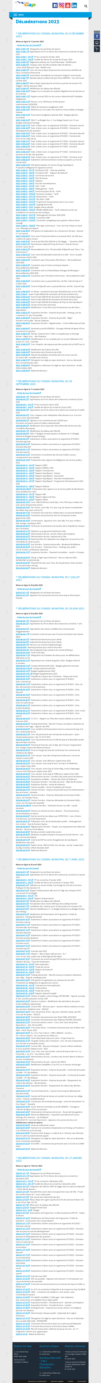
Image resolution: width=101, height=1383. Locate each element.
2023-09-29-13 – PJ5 (24, 476)
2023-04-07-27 (21, 1022)
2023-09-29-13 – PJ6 (24, 478)
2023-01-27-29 (21, 1308)
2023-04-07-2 (21, 875)
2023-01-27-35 (21, 1334)
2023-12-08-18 (21, 128)
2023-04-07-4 (21, 890)
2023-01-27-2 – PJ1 (23, 1181)
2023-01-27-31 (21, 1318)
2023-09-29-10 (21, 444)
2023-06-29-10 (21, 652)
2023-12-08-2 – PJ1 (23, 57)
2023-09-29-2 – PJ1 (23, 404)
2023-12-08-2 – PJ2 (23, 59)
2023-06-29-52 (21, 845)
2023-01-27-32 (21, 1323)
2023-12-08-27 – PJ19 (24, 220)
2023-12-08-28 (21, 231)
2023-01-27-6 (21, 1200)
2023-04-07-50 (21, 1133)
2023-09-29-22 (21, 534)
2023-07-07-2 (21, 595)
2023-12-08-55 (21, 352)
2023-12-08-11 (21, 96)
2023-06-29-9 (21, 650)
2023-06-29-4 (21, 634)
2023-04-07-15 (21, 946)
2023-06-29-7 (21, 645)
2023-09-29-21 (21, 531)
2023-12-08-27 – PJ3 (24, 175)
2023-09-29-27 (21, 552)
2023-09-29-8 (21, 433)
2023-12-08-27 (21, 165)
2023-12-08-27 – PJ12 (24, 199)
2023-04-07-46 (21, 1114)
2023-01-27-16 (21, 1250)
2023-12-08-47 (21, 312)
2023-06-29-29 (21, 745)
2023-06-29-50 (21, 834)
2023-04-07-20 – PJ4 (24, 993)
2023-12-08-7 (21, 78)
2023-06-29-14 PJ (23, 674)
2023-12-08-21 (21, 141)
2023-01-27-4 (21, 1192)
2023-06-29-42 (21, 795)
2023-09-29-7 (21, 431)
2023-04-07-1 (21, 872)
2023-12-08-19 (21, 133)
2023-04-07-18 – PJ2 (24, 967)
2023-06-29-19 (21, 695)
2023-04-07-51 (21, 1138)
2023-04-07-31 (21, 1041)
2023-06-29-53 (21, 850)
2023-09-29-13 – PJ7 (24, 481)
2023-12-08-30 (21, 241)
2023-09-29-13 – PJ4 (24, 473)
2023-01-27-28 (21, 1305)
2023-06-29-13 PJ (23, 668)
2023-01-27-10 (21, 1218)
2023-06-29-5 (21, 639)
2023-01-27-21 (21, 1276)
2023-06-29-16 (21, 679)
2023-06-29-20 (21, 700)
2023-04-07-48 (21, 1125)
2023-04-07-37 (21, 1070)
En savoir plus (44, 1354)
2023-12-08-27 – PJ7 (24, 186)
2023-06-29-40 (21, 787)
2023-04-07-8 (21, 909)
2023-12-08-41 (21, 294)
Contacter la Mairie (21, 1362)
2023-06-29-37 (21, 779)
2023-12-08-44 (21, 302)
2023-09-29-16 (21, 507)
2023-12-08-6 (21, 75)
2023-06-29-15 (21, 676)
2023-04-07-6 (21, 904)
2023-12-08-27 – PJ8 (24, 189)
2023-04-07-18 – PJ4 (24, 972)
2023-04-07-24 (21, 1012)
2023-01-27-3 (21, 1186)
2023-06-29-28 (21, 739)
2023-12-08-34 (21, 260)
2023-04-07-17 (21, 954)
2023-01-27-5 (21, 1197)
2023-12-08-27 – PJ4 (24, 178)
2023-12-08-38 (21, 281)
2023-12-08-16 (21, 120)
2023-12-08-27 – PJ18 (24, 218)
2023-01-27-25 (21, 1292)
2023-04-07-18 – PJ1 (24, 964)
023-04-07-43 (22, 1101)
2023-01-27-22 (21, 1279)
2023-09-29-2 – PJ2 (23, 407)
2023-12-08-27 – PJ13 (24, 202)
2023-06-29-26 (21, 729)
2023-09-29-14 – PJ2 (24, 497)
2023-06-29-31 (21, 755)
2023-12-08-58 (21, 365)
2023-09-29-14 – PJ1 (24, 494)
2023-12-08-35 (21, 265)
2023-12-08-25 (21, 157)
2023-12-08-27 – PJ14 (24, 204)
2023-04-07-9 (21, 914)
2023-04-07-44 (21, 1107)
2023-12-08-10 (21, 91)
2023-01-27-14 (21, 1239)
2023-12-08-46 (21, 307)
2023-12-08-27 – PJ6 (24, 183)
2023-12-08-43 (21, 299)
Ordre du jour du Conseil (28, 45)
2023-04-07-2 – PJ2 (23, 882)
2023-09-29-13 (21, 460)
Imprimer (96, 42)
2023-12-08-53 (21, 344)
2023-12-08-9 (21, 88)
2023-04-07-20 (21, 980)
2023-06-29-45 (21, 811)
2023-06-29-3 (21, 629)
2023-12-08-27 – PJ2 (24, 173)
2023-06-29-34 (21, 768)
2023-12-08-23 (21, 146)
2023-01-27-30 (21, 1313)
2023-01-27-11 (21, 1223)
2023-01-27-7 (21, 1205)
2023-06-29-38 (21, 782)
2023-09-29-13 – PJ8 (24, 486)
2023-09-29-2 (21, 399)
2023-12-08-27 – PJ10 (24, 194)
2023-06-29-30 (21, 750)
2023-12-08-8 (21, 83)
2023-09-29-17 (21, 513)
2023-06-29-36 (21, 776)
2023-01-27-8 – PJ (23, 1210)
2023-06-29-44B (22, 805)
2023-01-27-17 (21, 1255)
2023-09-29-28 (21, 557)
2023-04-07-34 (21, 1056)
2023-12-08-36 (21, 270)
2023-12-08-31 (21, 244)
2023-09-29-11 (21, 449)
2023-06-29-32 (21, 761)
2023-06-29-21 (21, 705)
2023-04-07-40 (21, 1085)
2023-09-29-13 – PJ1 (24, 465)
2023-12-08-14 (21, 109)
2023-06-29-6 (21, 642)
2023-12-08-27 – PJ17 (24, 215)
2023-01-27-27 (21, 1302)
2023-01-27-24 (21, 1289)
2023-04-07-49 (21, 1128)
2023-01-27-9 (21, 1213)
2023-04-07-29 (21, 1033)
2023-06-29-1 (21, 621)
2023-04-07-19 (21, 975)
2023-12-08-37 (21, 276)
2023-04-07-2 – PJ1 (23, 880)
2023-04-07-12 (21, 930)
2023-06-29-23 (21, 713)
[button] (86, 6)
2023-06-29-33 (21, 763)
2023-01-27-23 (21, 1284)
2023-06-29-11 (21, 655)
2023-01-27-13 (21, 1234)
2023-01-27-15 (21, 1244)
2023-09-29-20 (21, 526)
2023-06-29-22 (21, 710)
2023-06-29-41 (21, 790)
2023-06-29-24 (21, 718)
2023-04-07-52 (21, 1143)
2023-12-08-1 (21, 49)
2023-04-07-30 (21, 1038)
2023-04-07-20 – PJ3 (24, 991)
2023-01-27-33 (21, 1326)
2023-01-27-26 (21, 1297)
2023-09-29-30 (21, 568)
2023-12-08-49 (21, 323)
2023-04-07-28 (21, 1027)
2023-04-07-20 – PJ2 (24, 988)
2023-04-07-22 (21, 1001)
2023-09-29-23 (21, 536)
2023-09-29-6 (21, 426)
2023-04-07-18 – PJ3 (24, 969)
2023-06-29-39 (21, 784)
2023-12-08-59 (21, 371)
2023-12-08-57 (21, 360)
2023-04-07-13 (21, 935)
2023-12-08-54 (21, 349)
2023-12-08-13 (21, 107)
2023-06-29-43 (21, 800)
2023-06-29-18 (21, 689)
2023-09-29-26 (21, 547)
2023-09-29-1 (21, 397)
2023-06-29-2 (21, 623)
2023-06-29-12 (21, 660)
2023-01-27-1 (21, 1173)
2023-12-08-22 (21, 144)
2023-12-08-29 (21, 236)
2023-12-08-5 (21, 70)
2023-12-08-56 (21, 355)
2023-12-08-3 (21, 62)
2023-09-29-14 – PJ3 (24, 499)
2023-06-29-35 (21, 774)
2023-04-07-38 (21, 1075)
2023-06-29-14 (21, 671)
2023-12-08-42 (21, 297)
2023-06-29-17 (21, 684)
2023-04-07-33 (21, 1051)
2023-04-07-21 (21, 996)
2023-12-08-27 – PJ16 (24, 210)
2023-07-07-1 (21, 592)
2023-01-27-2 (21, 1176)
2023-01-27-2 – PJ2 (23, 1184)
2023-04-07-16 (21, 951)
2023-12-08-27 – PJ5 (24, 181)
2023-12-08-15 (21, 115)
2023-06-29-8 (21, 647)
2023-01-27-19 (21, 1265)
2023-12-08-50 (21, 328)
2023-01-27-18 (21, 1260)
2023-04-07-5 (21, 901)
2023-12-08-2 (21, 51)
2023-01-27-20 (21, 1271)
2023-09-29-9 (21, 439)
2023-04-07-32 (21, 1046)
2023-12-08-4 (21, 65)
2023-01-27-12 (21, 1229)
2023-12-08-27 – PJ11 (24, 196)
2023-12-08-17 (21, 125)
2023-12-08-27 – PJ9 (24, 191)
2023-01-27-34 (21, 1329)
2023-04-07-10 (21, 919)
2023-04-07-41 (21, 1091)
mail (96, 49)
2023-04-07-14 (21, 940)
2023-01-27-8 (21, 1207)
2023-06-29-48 (21, 826)
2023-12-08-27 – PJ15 (24, 207)
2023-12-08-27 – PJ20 (24, 225)
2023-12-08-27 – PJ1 (24, 170)
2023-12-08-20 (21, 136)
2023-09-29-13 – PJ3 (24, 470)
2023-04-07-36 (21, 1064)
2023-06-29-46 (21, 816)
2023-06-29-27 (21, 734)
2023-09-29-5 (21, 420)
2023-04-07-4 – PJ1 (23, 896)
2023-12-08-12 (21, 102)
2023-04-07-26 (21, 1020)
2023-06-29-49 (21, 832)
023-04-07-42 (22, 1096)
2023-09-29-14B (22, 489)
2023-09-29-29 (21, 563)
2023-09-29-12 (21, 455)
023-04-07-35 (22, 1062)
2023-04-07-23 (21, 1006)
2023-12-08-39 (21, 286)
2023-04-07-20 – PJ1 (24, 985)
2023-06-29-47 (21, 821)
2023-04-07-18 (21, 959)
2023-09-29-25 (21, 544)
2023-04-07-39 (21, 1080)
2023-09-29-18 (21, 515)
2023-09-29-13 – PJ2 (24, 468)
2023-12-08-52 (21, 339)
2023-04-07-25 (21, 1017)
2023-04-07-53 (21, 1149)
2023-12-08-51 (21, 334)
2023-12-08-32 (21, 249)
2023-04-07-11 (21, 925)
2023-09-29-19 (21, 520)
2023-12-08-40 (21, 291)
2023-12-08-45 (21, 305)
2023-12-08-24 (21, 152)
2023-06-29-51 (21, 840)
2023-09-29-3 (21, 410)
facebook (96, 36)
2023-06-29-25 (21, 724)
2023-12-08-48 (21, 318)
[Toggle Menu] (15, 15)
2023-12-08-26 (21, 160)
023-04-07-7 (21, 906)
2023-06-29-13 (21, 666)
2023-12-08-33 (21, 254)
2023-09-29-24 (22, 539)
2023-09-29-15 (21, 502)
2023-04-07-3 (21, 885)
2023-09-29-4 (21, 415)
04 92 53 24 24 (19, 1360)
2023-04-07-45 (21, 1112)
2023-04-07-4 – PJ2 (23, 898)
